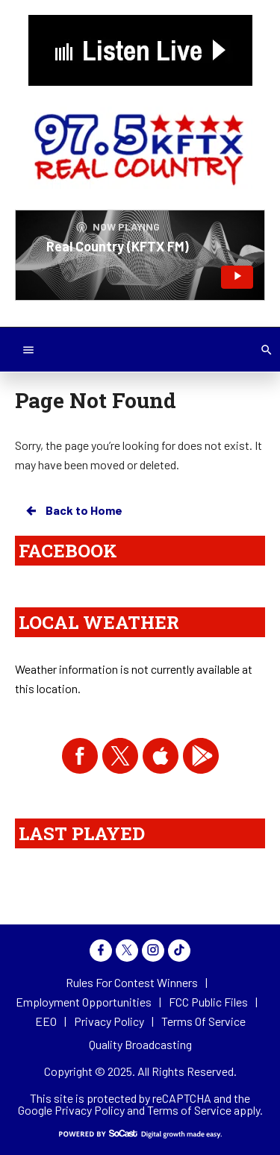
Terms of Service (189, 1110)
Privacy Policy (90, 1110)
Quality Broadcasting (140, 1044)
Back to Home (73, 510)
